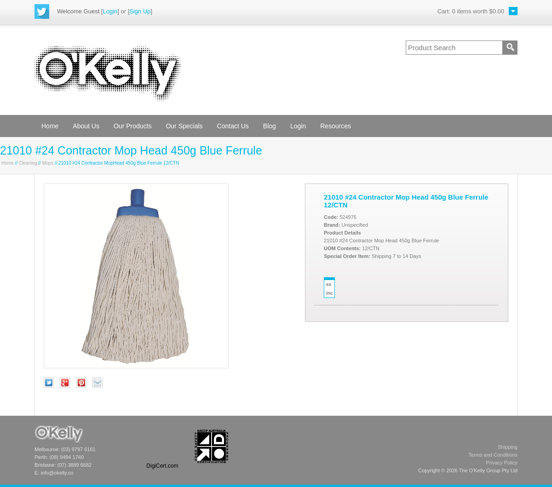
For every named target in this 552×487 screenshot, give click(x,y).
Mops (47, 163)
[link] (162, 446)
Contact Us (233, 126)
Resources (335, 126)
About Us (86, 126)
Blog (269, 126)
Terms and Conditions (493, 455)
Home (49, 126)
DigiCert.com (162, 466)
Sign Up (139, 11)
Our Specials (184, 126)
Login (110, 11)
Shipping (508, 447)
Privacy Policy (502, 462)
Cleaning (28, 163)
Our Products (132, 126)
